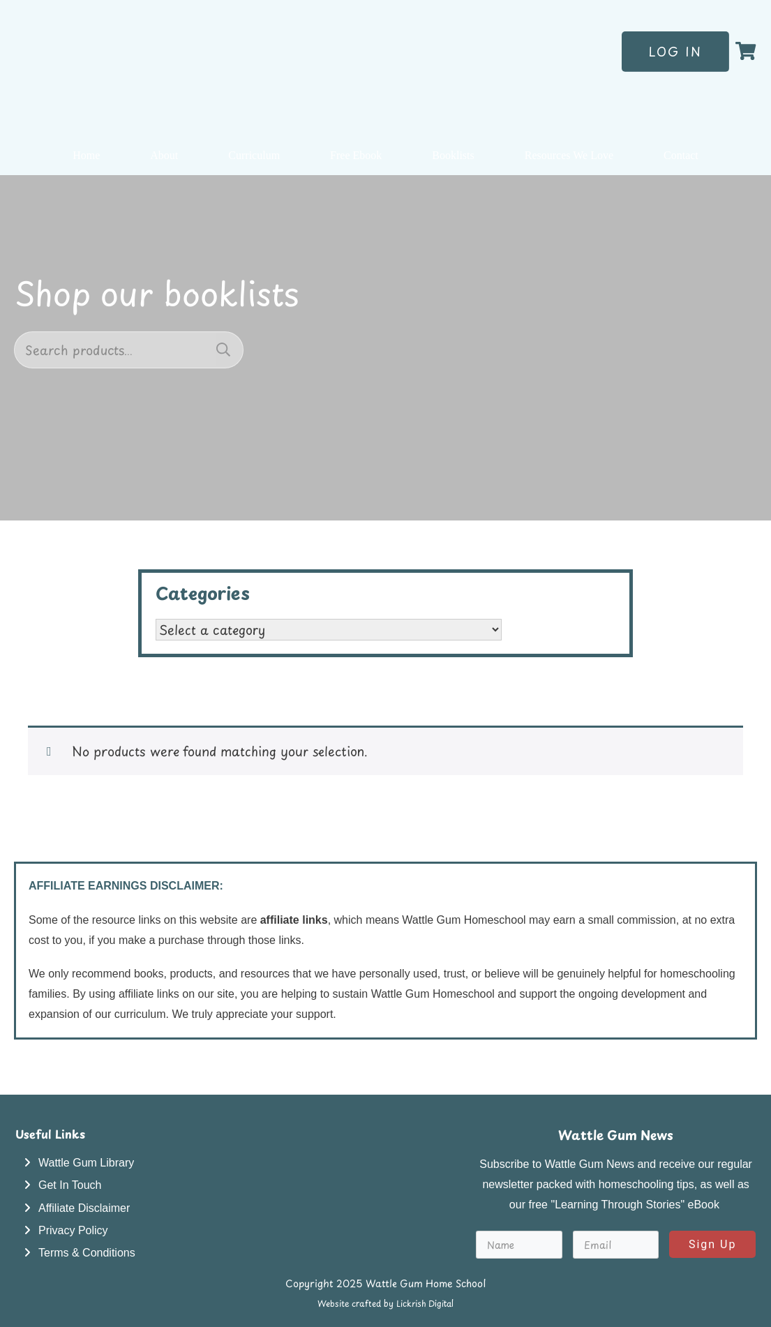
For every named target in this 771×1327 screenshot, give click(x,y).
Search (223, 350)
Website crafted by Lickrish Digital (385, 1303)
